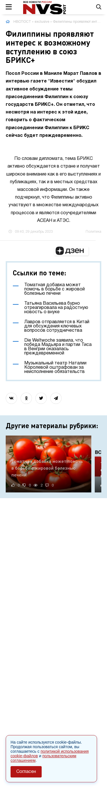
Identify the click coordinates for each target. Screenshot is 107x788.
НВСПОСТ (22, 21)
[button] (71, 250)
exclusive (42, 21)
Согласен (26, 772)
